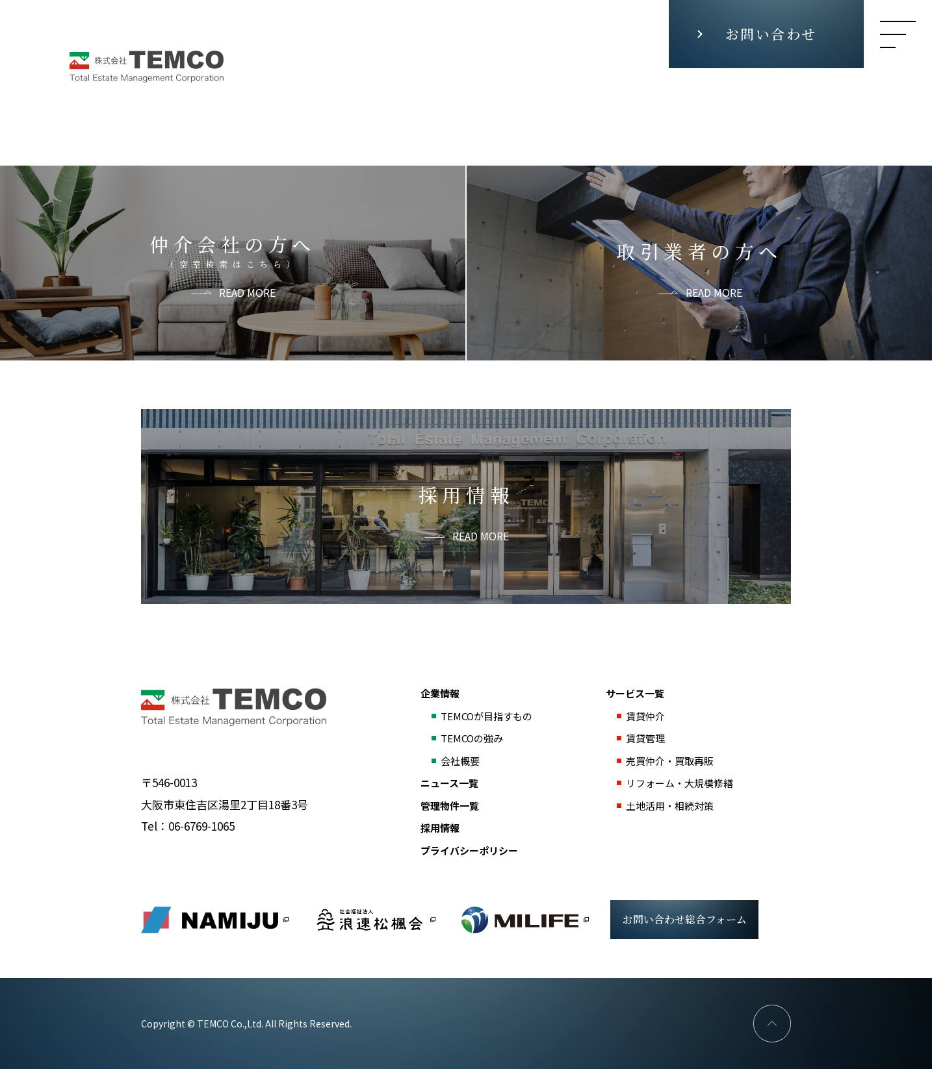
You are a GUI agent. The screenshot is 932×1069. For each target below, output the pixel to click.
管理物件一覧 (450, 805)
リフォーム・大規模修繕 (679, 783)
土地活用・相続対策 (670, 806)
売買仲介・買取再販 (670, 761)
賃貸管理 (645, 738)
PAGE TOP (772, 1023)
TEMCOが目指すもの (486, 716)
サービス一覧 (635, 693)
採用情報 (440, 828)
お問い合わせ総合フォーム (685, 919)
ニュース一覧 (449, 783)
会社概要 (460, 761)
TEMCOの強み (472, 738)
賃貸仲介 (645, 716)
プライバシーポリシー (469, 850)
